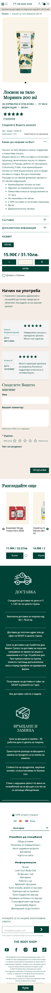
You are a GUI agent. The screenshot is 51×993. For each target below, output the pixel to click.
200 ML (8, 245)
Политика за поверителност (25, 844)
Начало (5, 14)
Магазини (25, 877)
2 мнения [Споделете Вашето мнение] (9, 118)
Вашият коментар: (13, 407)
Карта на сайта (25, 855)
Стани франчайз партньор (26, 901)
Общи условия (25, 841)
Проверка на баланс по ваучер (25, 898)
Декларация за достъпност (25, 908)
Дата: (7, 337)
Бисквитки (25, 851)
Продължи (39, 470)
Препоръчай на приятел (26, 891)
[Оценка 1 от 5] (14, 440)
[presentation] (22, 459)
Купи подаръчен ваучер (25, 894)
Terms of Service (36, 935)
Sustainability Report (25, 905)
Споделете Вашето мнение (19, 124)
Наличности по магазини (36, 134)
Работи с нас (25, 880)
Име (4, 394)
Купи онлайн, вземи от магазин (25, 887)
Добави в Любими (13, 275)
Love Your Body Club (25, 870)
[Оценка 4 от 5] (30, 440)
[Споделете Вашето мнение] (12, 114)
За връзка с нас (25, 874)
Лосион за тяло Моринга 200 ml (27, 13)
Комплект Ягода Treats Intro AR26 (15, 529)
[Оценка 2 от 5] (19, 440)
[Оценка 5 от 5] (35, 440)
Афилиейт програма (25, 884)
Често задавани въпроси (25, 848)
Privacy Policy (28, 935)
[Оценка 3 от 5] (25, 440)
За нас (25, 866)
